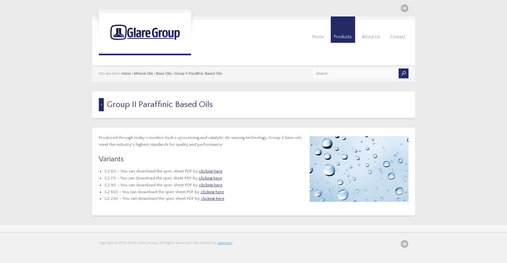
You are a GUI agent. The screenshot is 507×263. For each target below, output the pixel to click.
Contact (397, 36)
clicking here (210, 171)
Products (343, 36)
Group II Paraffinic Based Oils (198, 73)
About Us (371, 36)
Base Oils (164, 73)
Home (318, 36)
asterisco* (225, 243)
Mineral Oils (143, 73)
